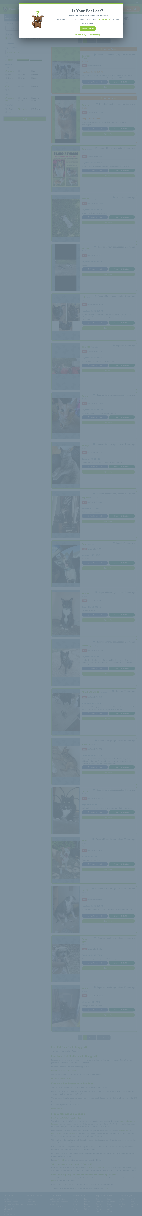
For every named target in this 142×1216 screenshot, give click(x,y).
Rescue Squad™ (104, 19)
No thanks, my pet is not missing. (87, 34)
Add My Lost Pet (88, 28)
